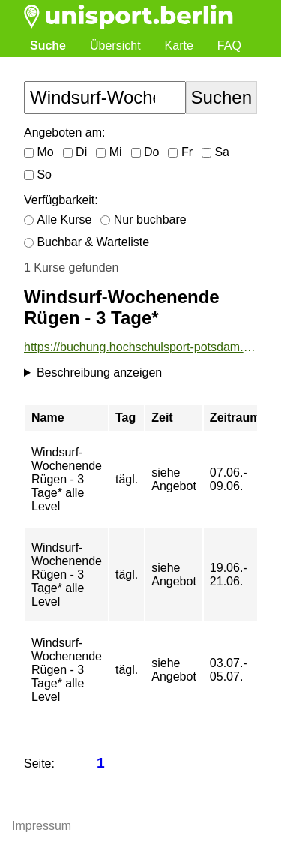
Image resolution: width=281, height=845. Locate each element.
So (38, 174)
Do (145, 152)
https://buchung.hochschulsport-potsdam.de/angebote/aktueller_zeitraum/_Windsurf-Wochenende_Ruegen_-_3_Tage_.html (140, 347)
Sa (215, 152)
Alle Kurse (57, 219)
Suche (48, 45)
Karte (179, 45)
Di (75, 152)
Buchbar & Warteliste (86, 242)
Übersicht (115, 45)
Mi (108, 152)
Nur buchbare (143, 219)
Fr (180, 152)
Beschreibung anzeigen (99, 372)
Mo (39, 152)
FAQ (229, 45)
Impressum (41, 825)
